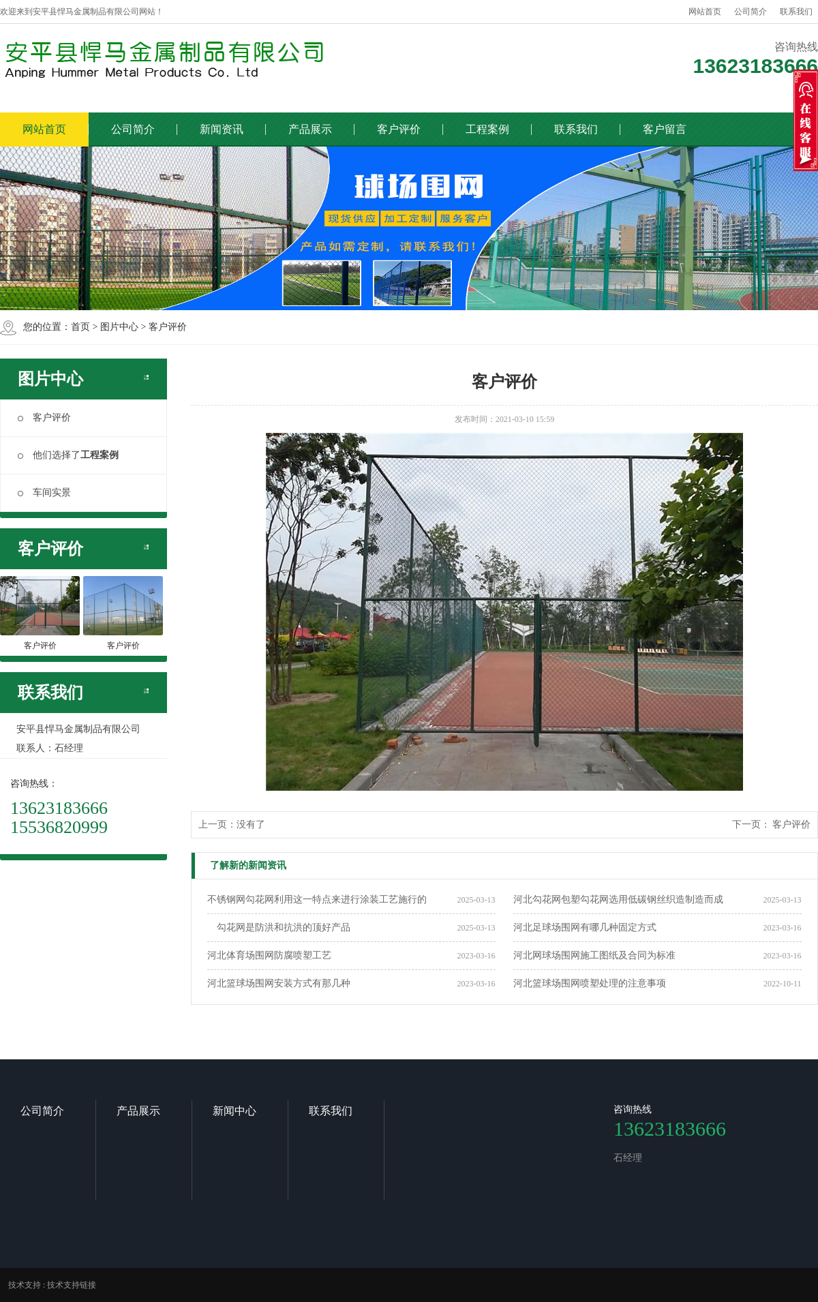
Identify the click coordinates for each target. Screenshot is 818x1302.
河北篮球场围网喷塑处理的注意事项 (589, 983)
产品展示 (310, 129)
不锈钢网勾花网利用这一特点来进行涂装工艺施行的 (317, 899)
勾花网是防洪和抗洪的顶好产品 (278, 927)
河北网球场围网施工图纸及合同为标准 (594, 955)
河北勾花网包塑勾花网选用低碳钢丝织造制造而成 (618, 899)
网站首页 (704, 11)
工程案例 (487, 129)
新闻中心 (234, 1111)
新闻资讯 (221, 129)
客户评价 (399, 129)
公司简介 (750, 11)
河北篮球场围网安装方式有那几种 (278, 983)
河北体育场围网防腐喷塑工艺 (269, 955)
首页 (80, 327)
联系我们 (796, 11)
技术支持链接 (71, 1285)
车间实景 (44, 492)
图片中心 (119, 327)
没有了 (251, 824)
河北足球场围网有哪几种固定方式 (584, 927)
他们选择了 (68, 455)
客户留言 (664, 129)
